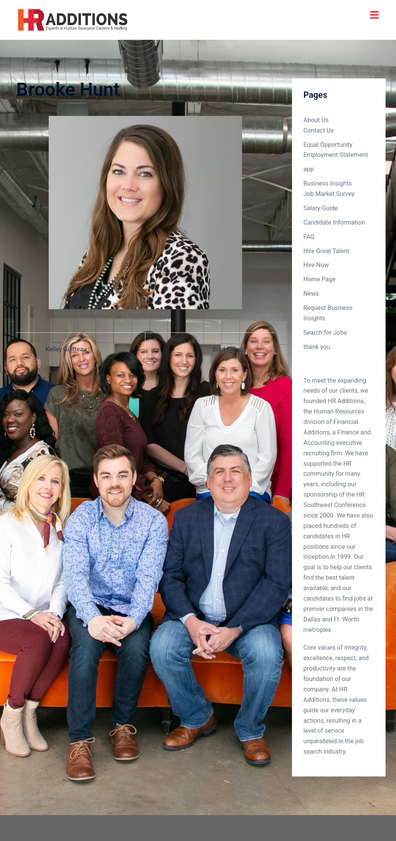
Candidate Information (334, 222)
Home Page (320, 279)
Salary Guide (321, 208)
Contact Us (319, 130)
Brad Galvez (228, 349)
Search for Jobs (325, 332)
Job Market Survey (329, 193)
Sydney (142, 827)
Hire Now (316, 265)
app (309, 169)
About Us (316, 120)
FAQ (309, 236)
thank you (317, 347)
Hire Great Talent (327, 251)
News (311, 293)
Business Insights (328, 183)
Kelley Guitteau (66, 349)
